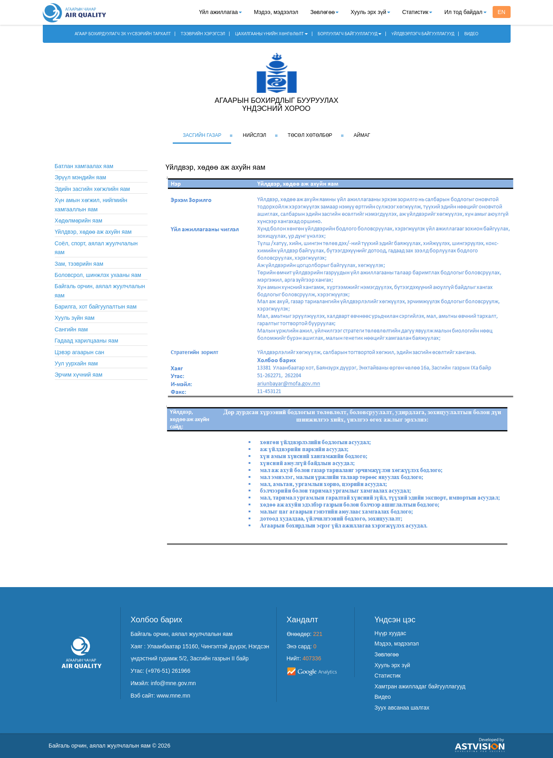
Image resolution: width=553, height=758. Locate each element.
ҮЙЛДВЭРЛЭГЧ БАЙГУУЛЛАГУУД (422, 34)
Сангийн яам (71, 329)
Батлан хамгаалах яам (84, 166)
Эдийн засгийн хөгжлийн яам (92, 189)
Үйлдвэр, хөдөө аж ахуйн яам (93, 232)
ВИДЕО (471, 34)
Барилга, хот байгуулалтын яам (96, 306)
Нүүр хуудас (390, 633)
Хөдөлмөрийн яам (78, 220)
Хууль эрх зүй (370, 12)
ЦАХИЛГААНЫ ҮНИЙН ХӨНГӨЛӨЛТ (271, 34)
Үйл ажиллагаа (220, 12)
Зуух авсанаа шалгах (402, 707)
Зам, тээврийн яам (79, 264)
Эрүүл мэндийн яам (80, 177)
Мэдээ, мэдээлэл (276, 12)
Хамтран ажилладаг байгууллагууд (420, 686)
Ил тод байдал (465, 12)
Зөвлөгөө (324, 12)
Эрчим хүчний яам (79, 374)
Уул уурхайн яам (76, 363)
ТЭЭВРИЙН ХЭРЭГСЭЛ (203, 34)
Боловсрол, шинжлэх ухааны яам (98, 275)
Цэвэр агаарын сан (79, 352)
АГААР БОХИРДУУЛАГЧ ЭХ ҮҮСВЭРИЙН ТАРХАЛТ (123, 34)
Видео (383, 697)
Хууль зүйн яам (75, 318)
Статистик (417, 12)
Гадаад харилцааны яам (86, 340)
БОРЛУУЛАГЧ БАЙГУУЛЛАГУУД (350, 34)
